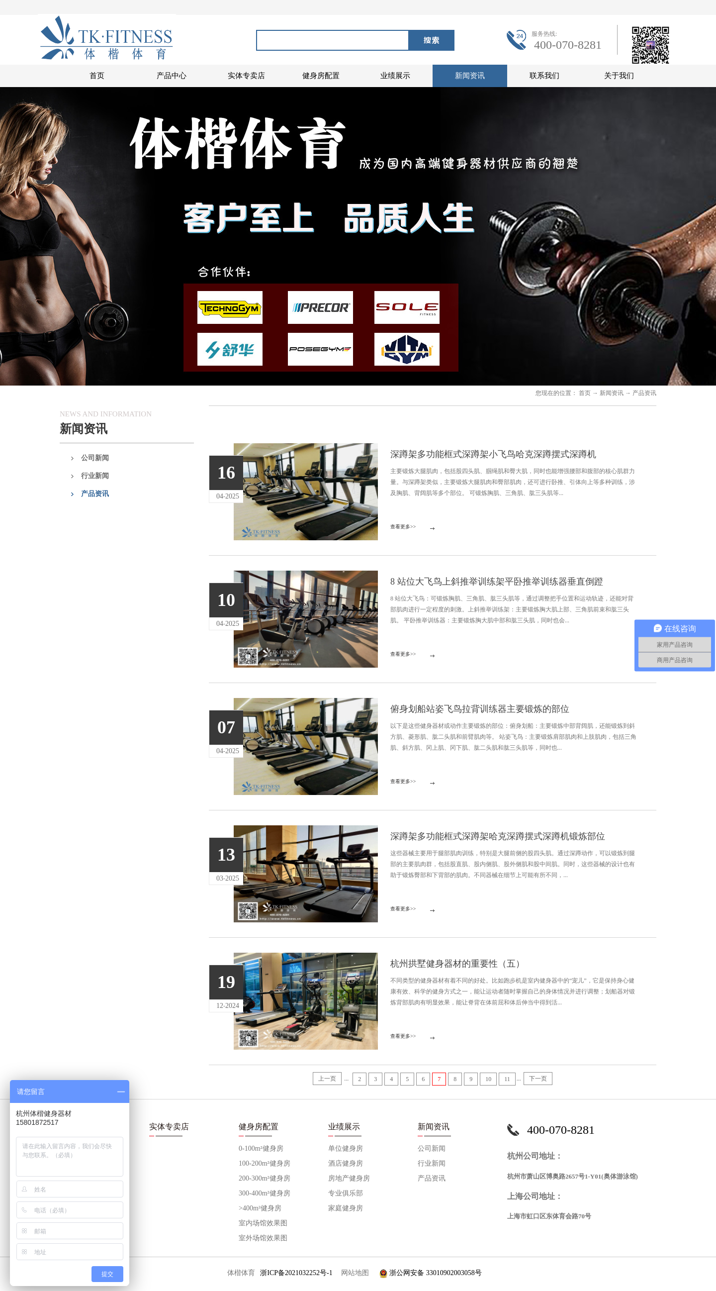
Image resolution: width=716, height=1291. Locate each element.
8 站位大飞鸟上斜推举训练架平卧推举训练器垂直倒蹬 (496, 582)
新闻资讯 (612, 393)
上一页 (327, 1078)
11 (507, 1079)
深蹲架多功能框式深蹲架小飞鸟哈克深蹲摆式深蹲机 (493, 454)
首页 (97, 76)
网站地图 (353, 1273)
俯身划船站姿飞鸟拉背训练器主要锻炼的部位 (479, 709)
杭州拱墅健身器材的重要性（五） (457, 964)
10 (488, 1079)
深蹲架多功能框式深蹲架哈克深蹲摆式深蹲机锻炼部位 (497, 836)
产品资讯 (644, 393)
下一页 (538, 1078)
